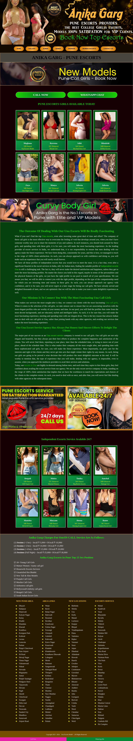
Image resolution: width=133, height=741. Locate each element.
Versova (101, 679)
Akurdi (21, 694)
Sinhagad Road (51, 670)
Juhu (73, 694)
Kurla (100, 667)
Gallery (31, 48)
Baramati (48, 618)
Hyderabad (49, 679)
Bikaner (74, 682)
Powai (100, 670)
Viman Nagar (24, 660)
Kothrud (22, 636)
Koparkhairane (103, 648)
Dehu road (23, 703)
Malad (100, 606)
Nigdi (21, 691)
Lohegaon (49, 657)
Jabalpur (75, 667)
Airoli (100, 639)
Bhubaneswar (77, 679)
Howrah (74, 657)
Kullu (74, 615)
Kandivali (101, 609)
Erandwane (49, 624)
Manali (74, 618)
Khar (100, 700)
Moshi (47, 660)
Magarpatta (23, 673)
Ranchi (74, 660)
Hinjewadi (23, 612)
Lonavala (22, 642)
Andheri (75, 688)
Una (73, 612)
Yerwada (22, 670)
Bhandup (101, 673)
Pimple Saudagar (25, 679)
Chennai (48, 688)
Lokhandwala (103, 688)
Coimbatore (76, 670)
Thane (47, 685)
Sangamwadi (50, 667)
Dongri (100, 682)
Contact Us (108, 48)
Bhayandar (102, 615)
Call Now (40, 94)
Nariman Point (103, 657)
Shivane (22, 688)
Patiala (47, 721)
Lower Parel (102, 685)
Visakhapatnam (77, 630)
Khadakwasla (50, 651)
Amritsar (48, 715)
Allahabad (75, 654)
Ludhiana (48, 709)
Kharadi (22, 627)
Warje (47, 606)
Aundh (45, 48)
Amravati (75, 685)
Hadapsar (22, 609)
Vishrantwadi (24, 663)
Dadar (100, 676)
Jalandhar (48, 718)
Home (19, 48)
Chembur (75, 712)
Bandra (74, 691)
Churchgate (76, 718)
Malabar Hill (102, 633)
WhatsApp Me (99, 739)
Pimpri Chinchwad (26, 648)
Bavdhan (48, 621)
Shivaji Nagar (24, 657)
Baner (58, 48)
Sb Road (22, 654)
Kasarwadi (49, 645)
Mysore (74, 676)
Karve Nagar (50, 642)
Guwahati (75, 673)
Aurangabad (49, 703)
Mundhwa (22, 715)
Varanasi (75, 642)
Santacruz (75, 715)
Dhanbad (75, 651)
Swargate (22, 700)
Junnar (21, 676)
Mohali (48, 712)
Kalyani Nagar (24, 615)
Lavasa (21, 639)
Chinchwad (23, 697)
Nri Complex (103, 724)
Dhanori (71, 48)
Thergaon (48, 673)
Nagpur (48, 697)
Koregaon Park (24, 633)
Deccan (21, 706)
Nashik (48, 700)
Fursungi (48, 630)
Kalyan (100, 636)
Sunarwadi (23, 718)
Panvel (100, 691)
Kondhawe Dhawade (53, 654)
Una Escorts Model (67, 734)
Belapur (101, 627)
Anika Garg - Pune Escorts (66, 57)
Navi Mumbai (50, 694)
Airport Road (24, 721)
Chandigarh (49, 706)
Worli (74, 721)
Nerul (74, 709)
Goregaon (75, 697)
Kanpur (74, 624)
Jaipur (74, 648)
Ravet (47, 609)
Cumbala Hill (103, 721)
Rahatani (48, 663)
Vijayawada (23, 685)
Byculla (101, 618)
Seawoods (101, 630)
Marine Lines (103, 706)
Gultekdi (48, 636)
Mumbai (48, 691)
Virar (100, 663)
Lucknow (75, 621)
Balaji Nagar (50, 612)
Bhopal (74, 627)
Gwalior (75, 663)
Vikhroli (101, 624)
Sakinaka (101, 645)
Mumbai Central (104, 703)
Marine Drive (103, 654)
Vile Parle (101, 660)
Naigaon (101, 718)
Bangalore (49, 682)
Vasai (100, 612)
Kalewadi (48, 639)
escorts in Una (30, 365)
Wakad (21, 667)
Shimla (74, 609)
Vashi (74, 706)
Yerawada (22, 709)
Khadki (21, 621)
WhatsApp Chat (92, 94)
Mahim (100, 621)
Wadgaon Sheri (24, 682)
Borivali (75, 700)
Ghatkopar (102, 642)
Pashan (21, 645)
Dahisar (101, 709)
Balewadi (48, 615)
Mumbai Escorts (89, 48)
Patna (74, 633)
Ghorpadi (48, 633)
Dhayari (22, 606)
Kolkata (48, 676)
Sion (99, 712)
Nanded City (23, 712)
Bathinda (75, 606)
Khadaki (48, 648)
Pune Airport (23, 651)
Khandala (22, 624)
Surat (73, 645)
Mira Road (102, 651)
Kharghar (101, 694)
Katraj (21, 618)
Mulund (101, 715)
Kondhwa (22, 630)
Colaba (74, 703)
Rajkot (74, 639)
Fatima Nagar (50, 627)
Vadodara (75, 636)
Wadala (100, 697)
